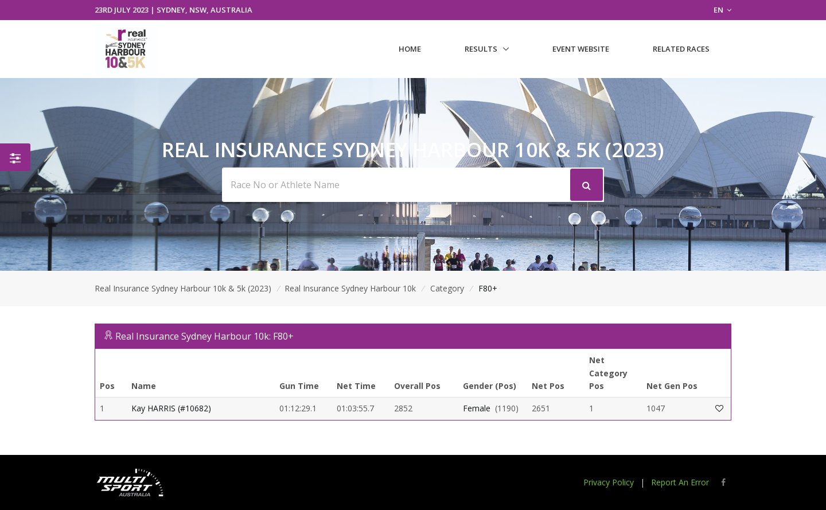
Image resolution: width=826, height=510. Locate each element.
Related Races (681, 49)
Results (481, 49)
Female (476, 408)
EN (722, 10)
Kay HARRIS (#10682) (171, 408)
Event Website (580, 49)
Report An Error (680, 482)
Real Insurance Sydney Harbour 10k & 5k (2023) (183, 288)
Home (410, 49)
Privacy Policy (608, 482)
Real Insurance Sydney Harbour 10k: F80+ (204, 336)
